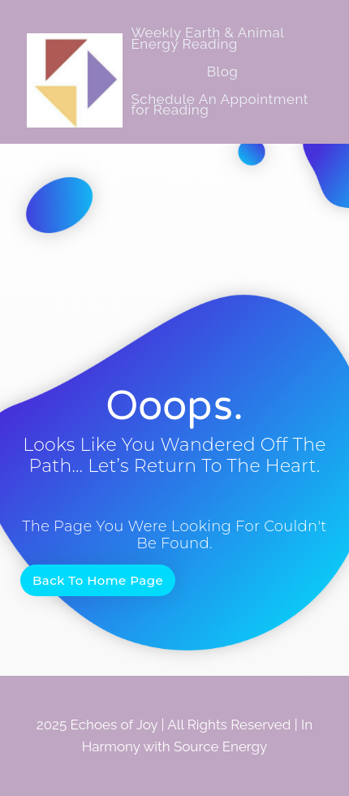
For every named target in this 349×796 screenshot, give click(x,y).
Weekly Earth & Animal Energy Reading (207, 38)
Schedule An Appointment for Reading (219, 105)
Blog (223, 71)
